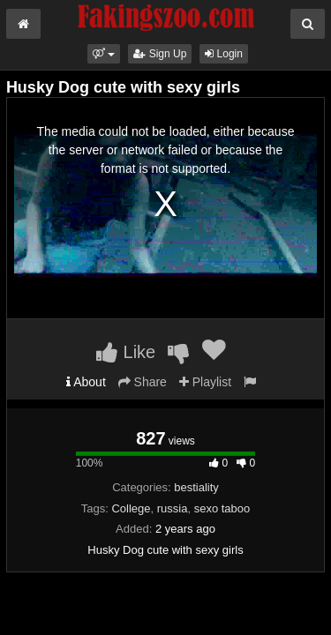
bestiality (196, 487)
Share (142, 382)
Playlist (205, 382)
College (130, 508)
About (86, 382)
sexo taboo (222, 508)
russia (172, 508)
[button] (103, 54)
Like (125, 352)
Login (224, 54)
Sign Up (159, 54)
